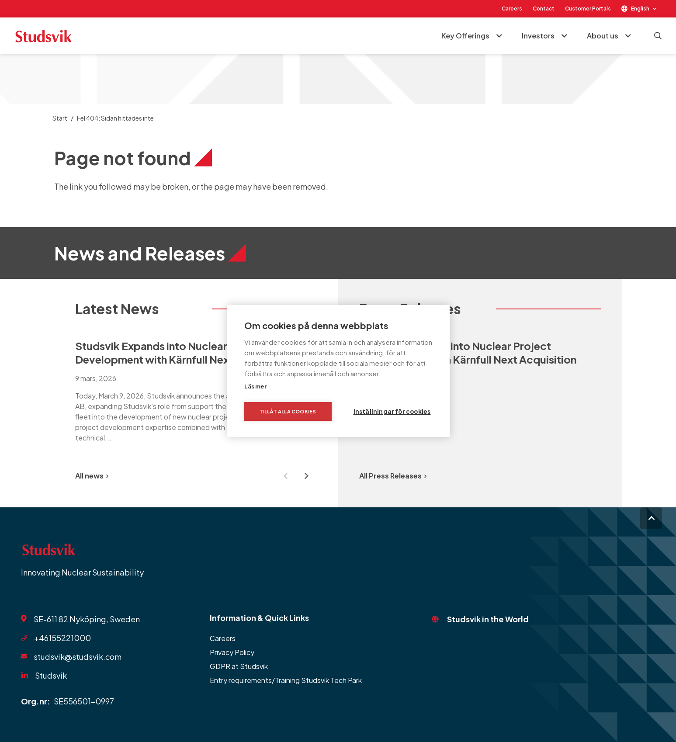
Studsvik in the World (488, 619)
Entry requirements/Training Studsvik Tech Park (286, 680)
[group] (196, 390)
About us (602, 35)
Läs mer (255, 386)
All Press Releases (392, 475)
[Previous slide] (285, 475)
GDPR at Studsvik (239, 666)
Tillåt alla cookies (288, 411)
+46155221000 (62, 638)
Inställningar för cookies (392, 411)
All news (91, 475)
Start (59, 118)
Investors (538, 35)
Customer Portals (588, 8)
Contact (544, 8)
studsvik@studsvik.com (77, 657)
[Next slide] (306, 475)
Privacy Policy (232, 652)
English (640, 8)
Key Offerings (465, 35)
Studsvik (51, 675)
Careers (512, 8)
